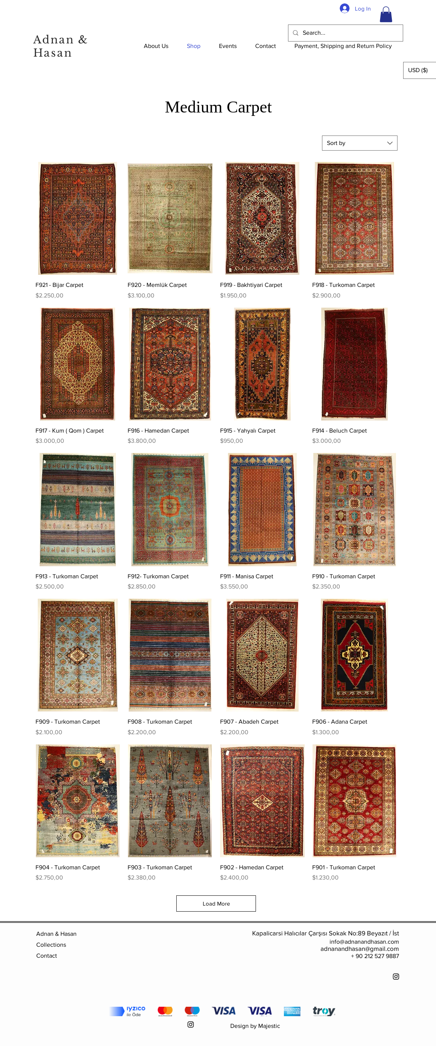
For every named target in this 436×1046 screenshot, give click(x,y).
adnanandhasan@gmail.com (359, 948)
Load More (216, 903)
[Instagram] (396, 976)
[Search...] (345, 33)
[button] (386, 14)
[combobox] (359, 143)
